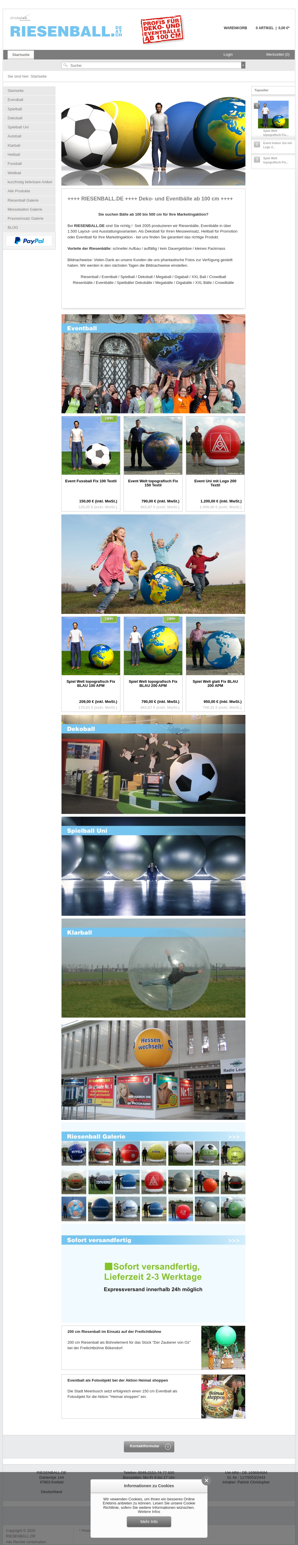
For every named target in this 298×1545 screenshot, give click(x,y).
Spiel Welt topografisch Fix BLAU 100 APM (91, 683)
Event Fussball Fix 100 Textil (91, 481)
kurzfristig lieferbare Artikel (30, 182)
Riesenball (99, 29)
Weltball (14, 173)
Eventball (15, 99)
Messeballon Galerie (25, 209)
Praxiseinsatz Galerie (26, 218)
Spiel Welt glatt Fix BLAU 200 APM (215, 683)
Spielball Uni (18, 127)
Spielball (15, 109)
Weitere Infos (149, 1511)
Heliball (14, 154)
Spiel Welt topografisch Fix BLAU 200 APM (153, 683)
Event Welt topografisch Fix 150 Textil (153, 483)
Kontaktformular (144, 1446)
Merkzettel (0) (278, 54)
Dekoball (15, 118)
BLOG (13, 227)
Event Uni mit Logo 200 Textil (215, 483)
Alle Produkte (19, 191)
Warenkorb (209, 31)
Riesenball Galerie (23, 200)
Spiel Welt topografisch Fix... (275, 133)
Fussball (15, 163)
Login (228, 54)
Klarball (14, 145)
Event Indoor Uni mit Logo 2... (277, 145)
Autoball (14, 136)
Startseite (39, 76)
